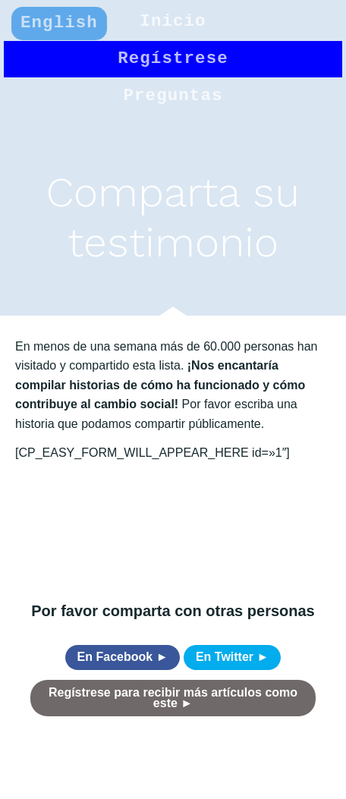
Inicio (173, 21)
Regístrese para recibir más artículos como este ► (173, 697)
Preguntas (172, 95)
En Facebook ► (122, 656)
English (59, 23)
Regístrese (173, 58)
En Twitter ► (232, 656)
